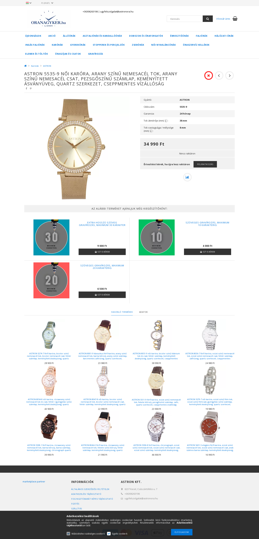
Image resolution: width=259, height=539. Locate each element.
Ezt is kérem (104, 252)
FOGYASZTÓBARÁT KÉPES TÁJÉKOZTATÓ (92, 498)
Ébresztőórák (179, 35)
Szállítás (76, 508)
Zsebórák (138, 44)
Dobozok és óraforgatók (146, 35)
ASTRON (47, 66)
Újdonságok (33, 35)
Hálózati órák (224, 35)
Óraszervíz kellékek (196, 44)
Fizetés (75, 503)
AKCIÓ (52, 35)
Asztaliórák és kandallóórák (102, 35)
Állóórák (69, 35)
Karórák (57, 44)
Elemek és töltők (36, 53)
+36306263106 (90, 11)
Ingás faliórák (35, 44)
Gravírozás (95, 53)
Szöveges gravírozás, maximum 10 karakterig (207, 223)
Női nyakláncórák (163, 44)
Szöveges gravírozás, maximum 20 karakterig (102, 266)
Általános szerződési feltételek (90, 489)
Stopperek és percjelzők (109, 44)
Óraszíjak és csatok (68, 53)
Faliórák (201, 35)
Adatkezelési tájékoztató (86, 494)
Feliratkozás (205, 164)
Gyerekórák (78, 44)
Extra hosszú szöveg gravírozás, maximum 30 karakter (102, 223)
